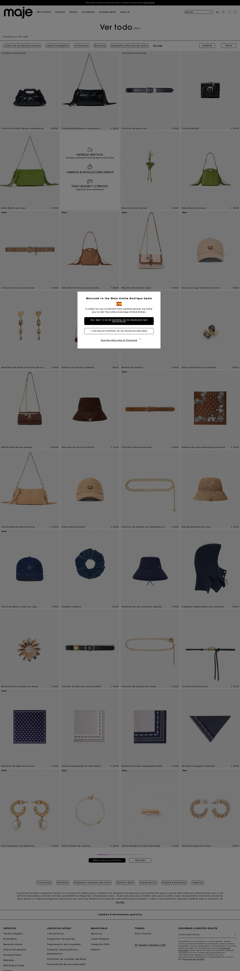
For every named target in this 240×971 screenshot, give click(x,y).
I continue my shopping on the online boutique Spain (120, 331)
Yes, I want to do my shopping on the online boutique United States (120, 321)
